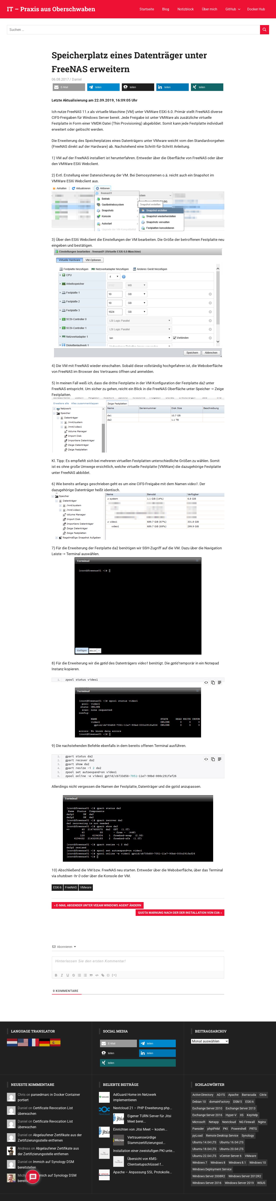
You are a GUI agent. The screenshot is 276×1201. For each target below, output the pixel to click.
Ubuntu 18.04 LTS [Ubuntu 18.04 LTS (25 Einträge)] (204, 1149)
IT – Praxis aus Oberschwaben (51, 9)
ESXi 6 (57, 887)
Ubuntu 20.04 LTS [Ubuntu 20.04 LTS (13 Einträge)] (231, 1149)
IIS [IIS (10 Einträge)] (241, 1115)
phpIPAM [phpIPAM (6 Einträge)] (213, 1128)
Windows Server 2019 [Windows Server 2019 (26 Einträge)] (239, 1183)
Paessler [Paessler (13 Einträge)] (198, 1128)
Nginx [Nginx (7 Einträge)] (262, 1122)
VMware (85, 887)
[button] (69, 87)
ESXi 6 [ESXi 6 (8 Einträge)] (249, 1101)
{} (110, 974)
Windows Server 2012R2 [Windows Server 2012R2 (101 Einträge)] (244, 1176)
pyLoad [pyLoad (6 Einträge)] (197, 1135)
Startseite (147, 9)
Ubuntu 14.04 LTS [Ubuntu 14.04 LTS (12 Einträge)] (204, 1142)
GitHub (233, 9)
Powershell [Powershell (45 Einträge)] (238, 1128)
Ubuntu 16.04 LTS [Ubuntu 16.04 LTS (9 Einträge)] (231, 1142)
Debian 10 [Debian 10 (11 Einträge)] (199, 1101)
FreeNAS (71, 887)
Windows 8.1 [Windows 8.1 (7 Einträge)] (237, 1162)
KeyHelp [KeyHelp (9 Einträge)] (252, 1115)
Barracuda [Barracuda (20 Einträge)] (249, 1094)
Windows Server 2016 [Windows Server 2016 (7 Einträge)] (206, 1183)
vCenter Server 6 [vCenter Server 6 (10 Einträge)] (230, 1156)
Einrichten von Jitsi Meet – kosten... (140, 1129)
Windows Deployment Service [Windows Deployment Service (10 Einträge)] (212, 1169)
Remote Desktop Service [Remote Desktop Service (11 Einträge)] (222, 1135)
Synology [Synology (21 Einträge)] (248, 1135)
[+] (116, 974)
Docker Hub (256, 9)
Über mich (209, 9)
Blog (165, 9)
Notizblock (186, 9)
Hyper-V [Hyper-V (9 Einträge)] (231, 1115)
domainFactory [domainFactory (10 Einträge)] (219, 1101)
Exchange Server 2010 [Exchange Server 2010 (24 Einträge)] (207, 1108)
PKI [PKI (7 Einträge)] (225, 1128)
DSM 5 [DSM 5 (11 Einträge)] (237, 1101)
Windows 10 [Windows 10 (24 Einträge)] (257, 1162)
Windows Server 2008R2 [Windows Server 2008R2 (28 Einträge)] (208, 1176)
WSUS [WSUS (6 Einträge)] (261, 1183)
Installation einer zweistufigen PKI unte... (144, 1151)
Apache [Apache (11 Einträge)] (233, 1094)
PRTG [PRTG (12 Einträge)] (253, 1128)
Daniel (77, 79)
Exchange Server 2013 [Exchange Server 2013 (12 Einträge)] (240, 1108)
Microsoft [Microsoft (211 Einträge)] (198, 1122)
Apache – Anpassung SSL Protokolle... (142, 1172)
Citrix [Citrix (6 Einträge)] (263, 1094)
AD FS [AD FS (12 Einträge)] (221, 1094)
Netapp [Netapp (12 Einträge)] (214, 1122)
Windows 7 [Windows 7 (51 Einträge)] (199, 1162)
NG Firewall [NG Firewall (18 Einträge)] (247, 1122)
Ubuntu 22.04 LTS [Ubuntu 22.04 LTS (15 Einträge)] (204, 1156)
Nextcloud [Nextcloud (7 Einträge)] (229, 1122)
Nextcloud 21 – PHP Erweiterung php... (142, 1108)
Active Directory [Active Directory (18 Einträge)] (202, 1094)
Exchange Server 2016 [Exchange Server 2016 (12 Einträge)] (207, 1115)
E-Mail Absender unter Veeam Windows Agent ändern (98, 906)
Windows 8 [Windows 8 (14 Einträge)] (218, 1162)
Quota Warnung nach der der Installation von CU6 (179, 913)
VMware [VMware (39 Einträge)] (250, 1156)
